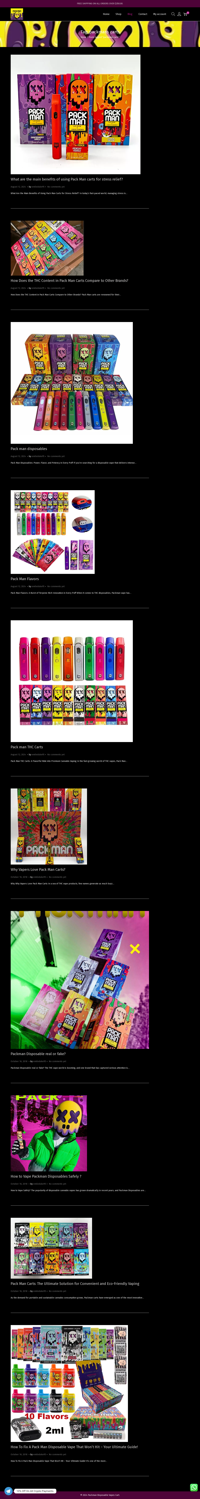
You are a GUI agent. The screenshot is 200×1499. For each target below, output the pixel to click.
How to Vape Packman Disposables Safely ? (46, 1176)
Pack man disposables (29, 449)
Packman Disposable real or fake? (38, 1054)
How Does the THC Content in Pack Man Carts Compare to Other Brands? (69, 280)
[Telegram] (8, 1491)
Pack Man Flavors (25, 579)
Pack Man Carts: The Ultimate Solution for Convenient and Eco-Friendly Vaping (75, 1284)
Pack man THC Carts (27, 747)
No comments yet (56, 187)
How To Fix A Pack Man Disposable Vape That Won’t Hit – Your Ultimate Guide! (74, 1447)
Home (83, 37)
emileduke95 (38, 187)
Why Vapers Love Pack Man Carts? (38, 869)
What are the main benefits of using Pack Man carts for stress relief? (67, 179)
